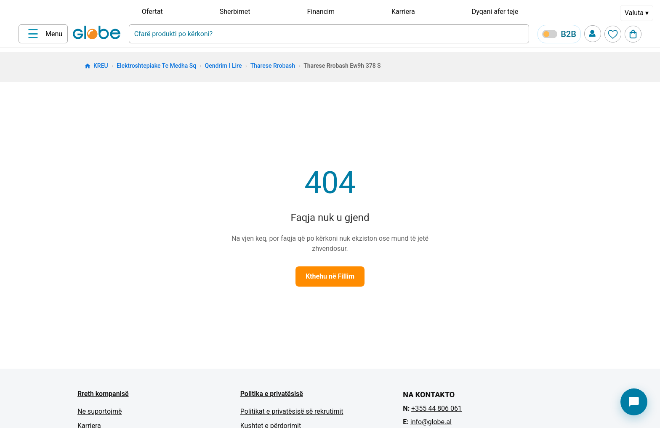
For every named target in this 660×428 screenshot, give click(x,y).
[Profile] (592, 33)
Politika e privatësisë (271, 394)
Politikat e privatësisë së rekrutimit (291, 411)
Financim (321, 12)
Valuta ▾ (637, 13)
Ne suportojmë (99, 411)
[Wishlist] (612, 34)
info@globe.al (431, 422)
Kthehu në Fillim (330, 276)
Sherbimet (235, 12)
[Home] (98, 33)
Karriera (403, 12)
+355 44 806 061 (436, 408)
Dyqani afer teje (495, 12)
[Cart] (633, 34)
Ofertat (152, 12)
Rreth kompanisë (103, 394)
